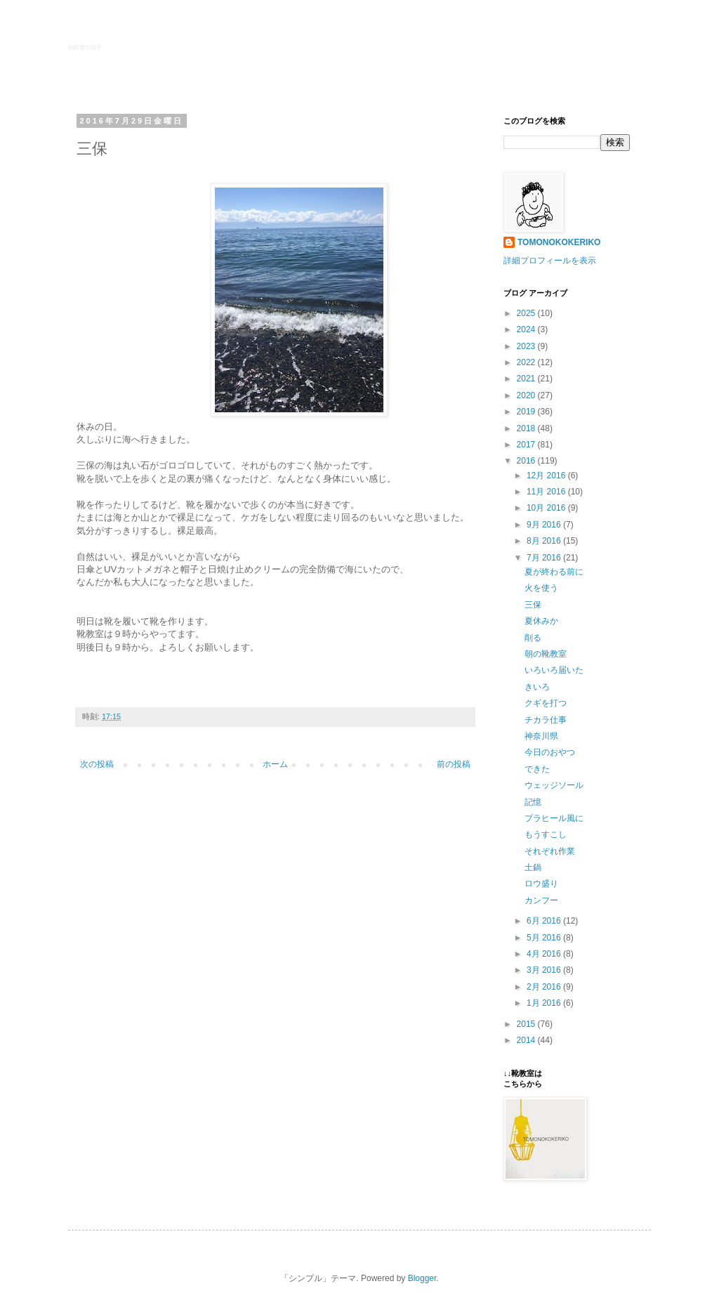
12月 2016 (547, 475)
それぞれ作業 (550, 851)
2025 (527, 313)
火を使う (541, 588)
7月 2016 (545, 558)
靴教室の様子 (85, 47)
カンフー (541, 900)
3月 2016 (545, 970)
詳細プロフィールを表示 (549, 260)
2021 (527, 378)
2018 (527, 428)
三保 (533, 605)
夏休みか (541, 621)
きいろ (537, 687)
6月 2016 (545, 921)
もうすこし (546, 834)
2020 (527, 395)
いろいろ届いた (554, 670)
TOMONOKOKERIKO (558, 242)
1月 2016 (545, 1003)
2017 (527, 445)
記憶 (533, 802)
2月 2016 (545, 987)
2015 (527, 1024)
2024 (527, 329)
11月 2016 (547, 492)
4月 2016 (545, 954)
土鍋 (533, 867)
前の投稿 (453, 764)
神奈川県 (541, 736)
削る (533, 638)
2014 (527, 1040)
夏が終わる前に (554, 572)
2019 (527, 411)
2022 (527, 362)
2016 (527, 461)
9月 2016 (545, 525)
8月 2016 (545, 541)
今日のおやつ (550, 752)
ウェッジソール (554, 785)
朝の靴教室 (546, 654)
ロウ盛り (541, 883)
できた (537, 769)
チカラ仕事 (546, 720)
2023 (527, 346)
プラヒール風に (554, 818)
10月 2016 (547, 508)
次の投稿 (97, 764)
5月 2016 (545, 938)
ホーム (275, 764)
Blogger (422, 1278)
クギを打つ (546, 703)
